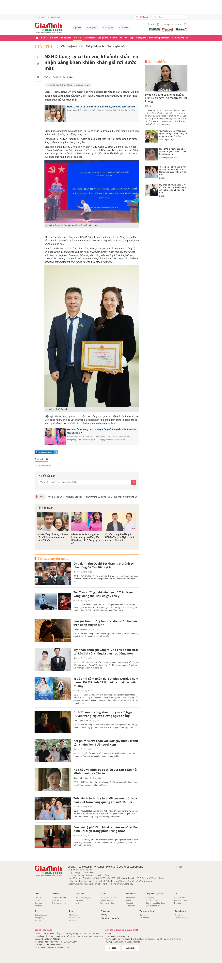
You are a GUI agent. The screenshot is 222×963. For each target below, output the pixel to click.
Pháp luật (38, 906)
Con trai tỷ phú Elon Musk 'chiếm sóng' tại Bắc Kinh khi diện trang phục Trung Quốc (105, 829)
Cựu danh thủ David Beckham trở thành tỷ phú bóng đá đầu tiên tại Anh (103, 565)
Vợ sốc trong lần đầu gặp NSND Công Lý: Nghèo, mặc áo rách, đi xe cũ (120, 537)
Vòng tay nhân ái (146, 911)
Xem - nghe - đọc (116, 46)
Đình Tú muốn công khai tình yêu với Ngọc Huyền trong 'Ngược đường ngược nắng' (103, 714)
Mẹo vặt (38, 920)
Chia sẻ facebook (45, 452)
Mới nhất (142, 17)
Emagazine (130, 897)
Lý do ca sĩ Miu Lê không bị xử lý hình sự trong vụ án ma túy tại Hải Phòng (166, 98)
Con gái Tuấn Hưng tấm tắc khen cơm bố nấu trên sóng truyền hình (105, 623)
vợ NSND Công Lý (74, 497)
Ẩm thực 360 (179, 897)
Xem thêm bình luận (43, 466)
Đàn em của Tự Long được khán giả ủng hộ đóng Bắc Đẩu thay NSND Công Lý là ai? (85, 539)
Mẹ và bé (124, 28)
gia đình (78, 28)
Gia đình (54, 37)
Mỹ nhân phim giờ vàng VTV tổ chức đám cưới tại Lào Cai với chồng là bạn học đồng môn (105, 651)
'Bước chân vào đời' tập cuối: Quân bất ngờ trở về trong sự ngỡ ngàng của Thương (173, 133)
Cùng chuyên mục (53, 558)
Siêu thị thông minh (154, 906)
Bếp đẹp (177, 903)
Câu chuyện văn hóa (72, 46)
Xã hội (44, 37)
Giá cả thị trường (153, 900)
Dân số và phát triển (159, 37)
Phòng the (141, 37)
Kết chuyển (144, 918)
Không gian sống (41, 915)
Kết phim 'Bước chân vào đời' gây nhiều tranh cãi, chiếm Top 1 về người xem (105, 742)
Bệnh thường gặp (83, 897)
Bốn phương (178, 37)
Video (128, 900)
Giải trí (77, 37)
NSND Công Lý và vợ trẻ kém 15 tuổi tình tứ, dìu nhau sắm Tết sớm (101, 107)
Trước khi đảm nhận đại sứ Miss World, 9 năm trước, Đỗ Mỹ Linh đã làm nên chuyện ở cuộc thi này (105, 682)
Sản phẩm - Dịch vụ (107, 37)
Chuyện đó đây (181, 918)
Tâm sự (104, 915)
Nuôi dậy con (57, 900)
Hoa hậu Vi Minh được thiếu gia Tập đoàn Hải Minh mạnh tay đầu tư (105, 771)
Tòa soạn (112, 948)
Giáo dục (38, 903)
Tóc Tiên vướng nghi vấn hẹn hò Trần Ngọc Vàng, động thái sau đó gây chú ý (103, 594)
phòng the (109, 28)
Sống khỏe (66, 37)
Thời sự (38, 897)
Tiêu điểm (179, 915)
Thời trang (73, 915)
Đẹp (132, 37)
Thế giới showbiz (95, 46)
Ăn (121, 37)
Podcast (129, 903)
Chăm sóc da (74, 918)
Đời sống (38, 900)
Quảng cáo (130, 948)
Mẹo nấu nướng (180, 900)
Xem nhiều (157, 61)
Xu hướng (150, 897)
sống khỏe (93, 28)
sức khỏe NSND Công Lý (125, 497)
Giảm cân (73, 920)
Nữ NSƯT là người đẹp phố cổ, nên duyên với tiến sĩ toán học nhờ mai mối (173, 151)
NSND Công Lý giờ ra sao (98, 497)
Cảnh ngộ (143, 915)
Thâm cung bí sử (59, 903)
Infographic (130, 906)
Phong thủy (39, 918)
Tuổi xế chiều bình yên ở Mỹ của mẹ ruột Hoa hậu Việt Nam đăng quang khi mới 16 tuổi (105, 800)
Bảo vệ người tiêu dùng (155, 903)
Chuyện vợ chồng (59, 897)
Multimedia (89, 37)
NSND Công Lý (55, 497)
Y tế (77, 903)
